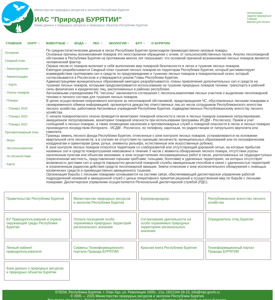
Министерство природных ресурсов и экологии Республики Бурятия (102, 200)
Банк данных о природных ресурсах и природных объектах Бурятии (35, 270)
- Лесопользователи (19, 148)
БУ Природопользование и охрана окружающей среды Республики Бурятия (33, 223)
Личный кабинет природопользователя (24, 249)
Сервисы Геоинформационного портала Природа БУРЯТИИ (99, 249)
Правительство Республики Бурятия (35, 198)
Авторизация (255, 12)
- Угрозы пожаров (17, 92)
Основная (12, 52)
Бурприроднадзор (155, 198)
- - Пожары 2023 (16, 116)
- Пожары (11, 100)
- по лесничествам (18, 156)
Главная (252, 18)
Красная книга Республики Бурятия (169, 247)
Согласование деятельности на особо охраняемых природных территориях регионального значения (166, 225)
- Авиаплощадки (16, 76)
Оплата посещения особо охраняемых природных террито (99, 221)
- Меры (10, 140)
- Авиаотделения (16, 68)
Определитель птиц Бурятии (230, 219)
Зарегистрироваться (259, 15)
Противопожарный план (21, 132)
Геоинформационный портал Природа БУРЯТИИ (231, 249)
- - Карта (11, 84)
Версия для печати (258, 21)
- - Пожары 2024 (16, 108)
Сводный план (15, 60)
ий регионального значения (102, 225)
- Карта (10, 164)
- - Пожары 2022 (16, 124)
